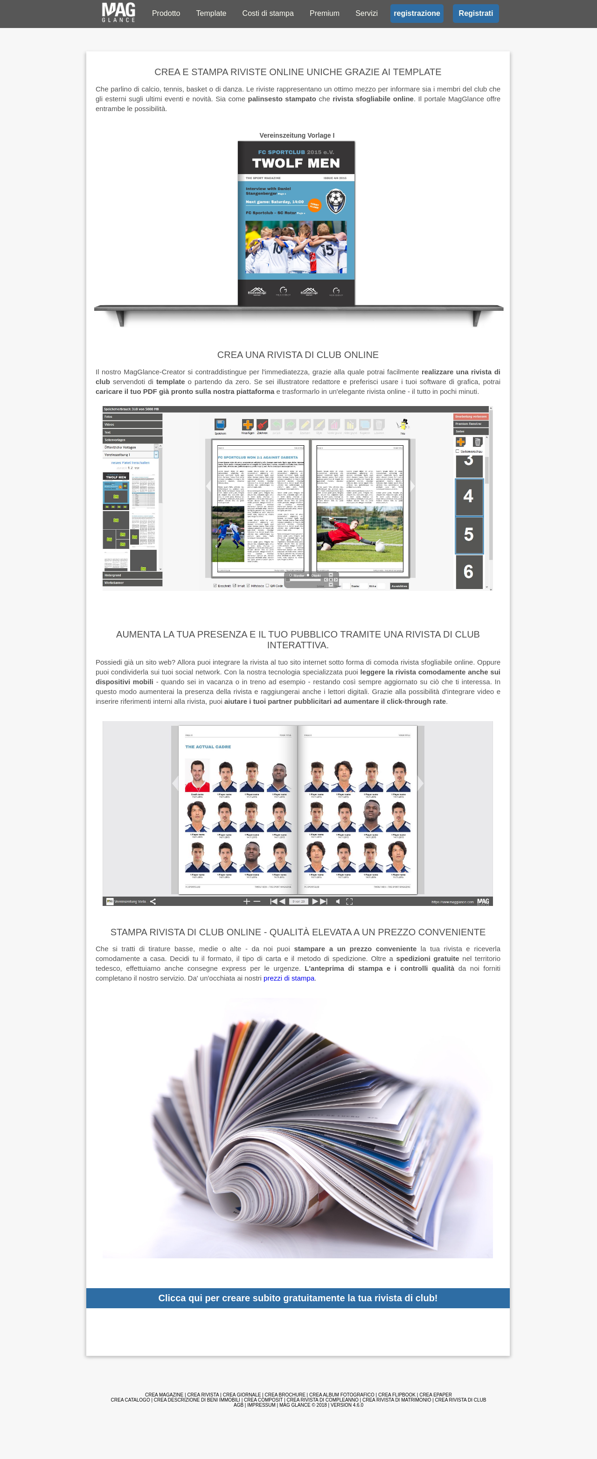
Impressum (261, 1405)
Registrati (476, 13)
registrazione (417, 13)
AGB (238, 1405)
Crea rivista (203, 1394)
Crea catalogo (130, 1400)
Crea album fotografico (342, 1394)
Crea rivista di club (460, 1400)
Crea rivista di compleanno (323, 1400)
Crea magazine (164, 1394)
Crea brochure (285, 1394)
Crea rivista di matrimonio (396, 1400)
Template (211, 13)
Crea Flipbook (397, 1394)
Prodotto (166, 13)
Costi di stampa (268, 13)
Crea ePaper (435, 1394)
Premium (325, 13)
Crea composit (263, 1400)
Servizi (366, 13)
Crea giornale (242, 1394)
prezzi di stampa (289, 978)
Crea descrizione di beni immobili (197, 1400)
